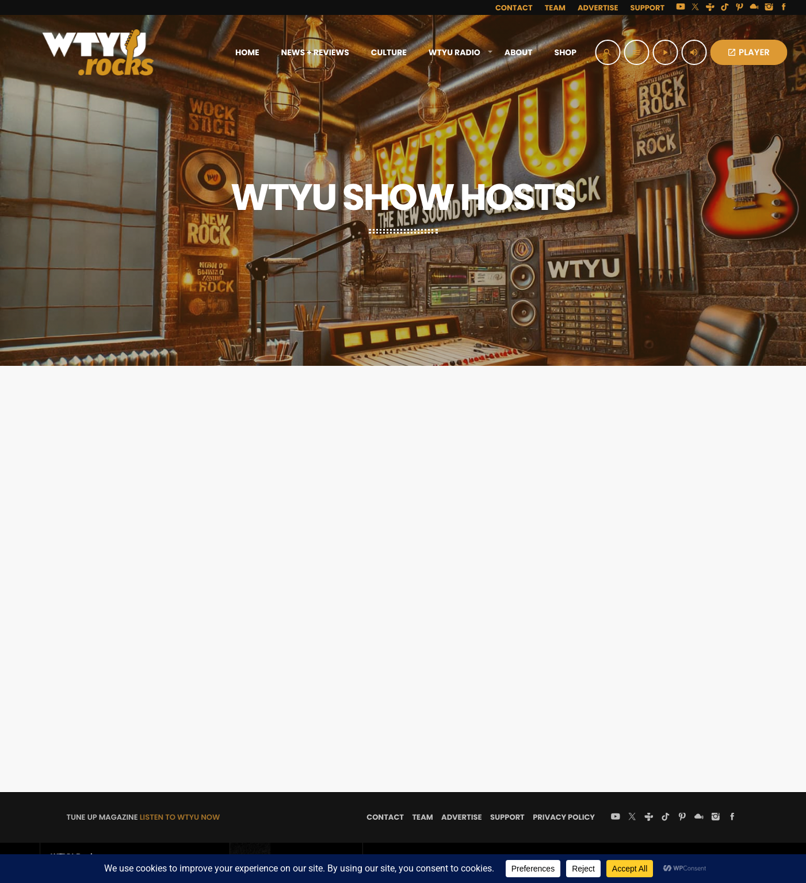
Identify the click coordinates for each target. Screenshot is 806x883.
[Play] (665, 52)
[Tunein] (710, 7)
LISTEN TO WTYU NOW (180, 817)
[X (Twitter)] (695, 7)
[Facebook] (783, 7)
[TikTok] (724, 7)
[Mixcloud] (754, 7)
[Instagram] (769, 7)
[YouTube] (680, 7)
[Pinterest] (739, 7)
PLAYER (748, 53)
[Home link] (97, 52)
